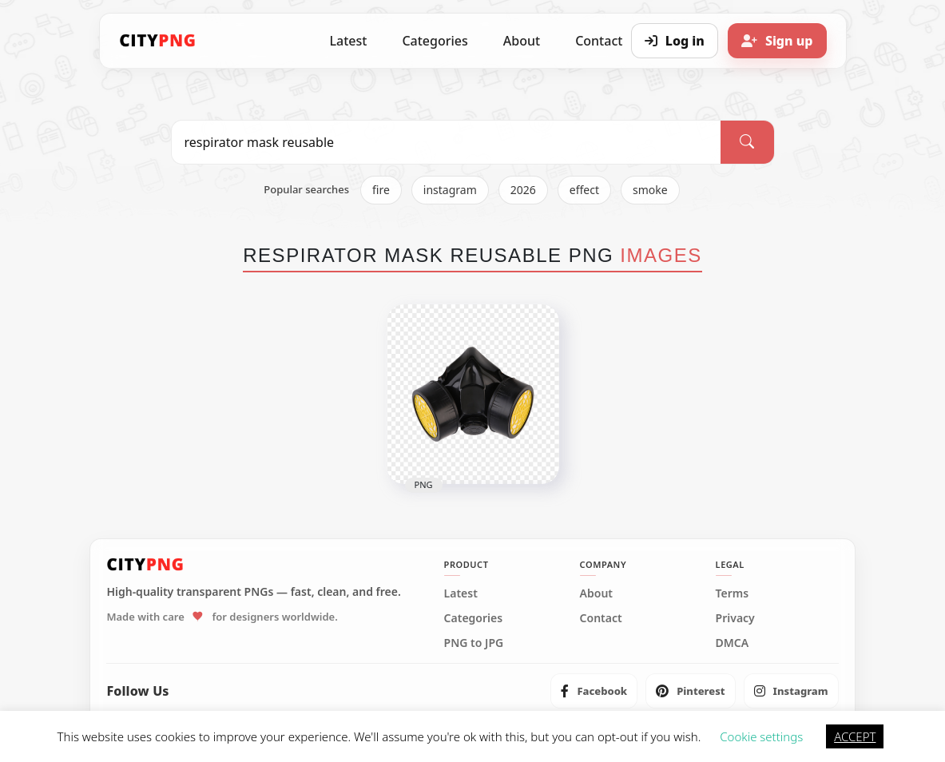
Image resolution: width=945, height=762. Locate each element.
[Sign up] (777, 40)
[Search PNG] (446, 142)
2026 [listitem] (523, 189)
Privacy (735, 618)
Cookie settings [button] (761, 736)
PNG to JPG (474, 643)
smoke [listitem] (650, 189)
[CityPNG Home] (158, 41)
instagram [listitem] (450, 189)
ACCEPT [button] (855, 736)
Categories (434, 41)
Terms (732, 593)
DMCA (732, 643)
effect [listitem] (584, 189)
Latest (348, 41)
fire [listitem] (381, 189)
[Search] (747, 142)
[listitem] (593, 690)
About (521, 41)
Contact (601, 618)
